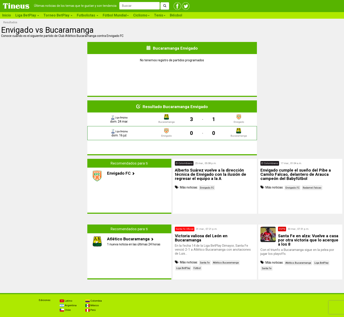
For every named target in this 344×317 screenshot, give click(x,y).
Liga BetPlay (183, 268)
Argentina (68, 305)
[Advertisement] (44, 189)
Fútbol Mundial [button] (116, 15)
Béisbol (176, 15)
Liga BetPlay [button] (27, 15)
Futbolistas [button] (87, 15)
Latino (66, 300)
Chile (65, 310)
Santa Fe (205, 262)
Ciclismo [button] (141, 15)
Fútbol (197, 268)
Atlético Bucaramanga (226, 262)
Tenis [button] (159, 15)
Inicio (6, 15)
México (92, 305)
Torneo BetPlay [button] (57, 15)
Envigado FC (207, 187)
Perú (90, 310)
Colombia (93, 300)
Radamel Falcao (312, 187)
